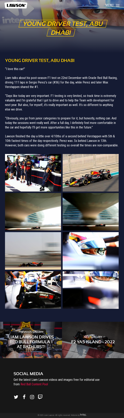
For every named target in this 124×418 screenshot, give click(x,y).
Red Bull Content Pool (34, 384)
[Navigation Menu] (112, 5)
